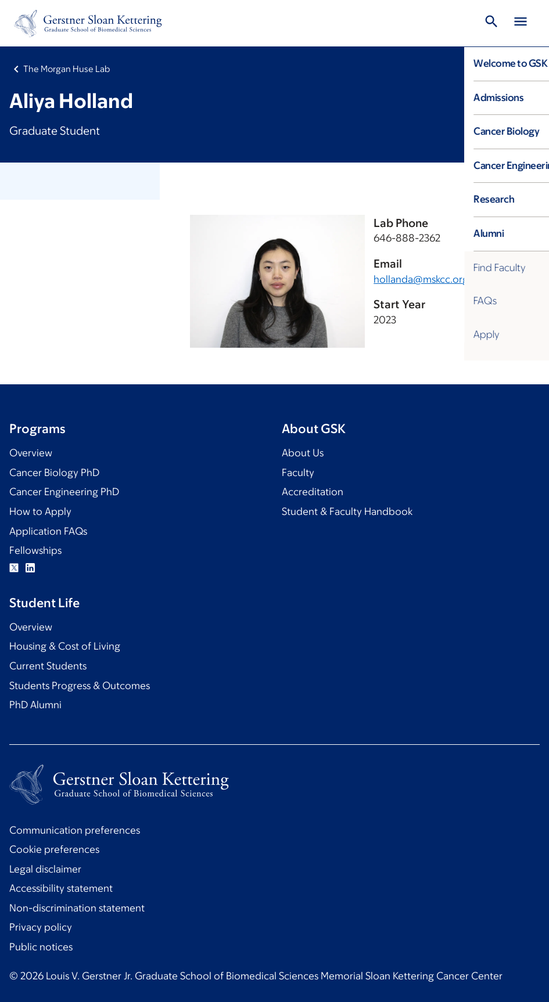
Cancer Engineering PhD (64, 492)
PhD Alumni (35, 705)
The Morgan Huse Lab (66, 69)
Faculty (298, 472)
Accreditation (312, 492)
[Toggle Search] (491, 23)
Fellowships (35, 550)
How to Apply (40, 511)
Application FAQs (48, 531)
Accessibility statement (61, 888)
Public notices (41, 947)
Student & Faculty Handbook (347, 511)
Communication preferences (74, 830)
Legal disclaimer (45, 869)
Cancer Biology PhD (54, 472)
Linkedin (30, 567)
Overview (30, 453)
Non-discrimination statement (77, 908)
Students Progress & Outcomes (79, 685)
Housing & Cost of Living (64, 646)
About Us (303, 453)
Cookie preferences (54, 849)
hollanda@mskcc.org (421, 279)
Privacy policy (40, 927)
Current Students (48, 666)
